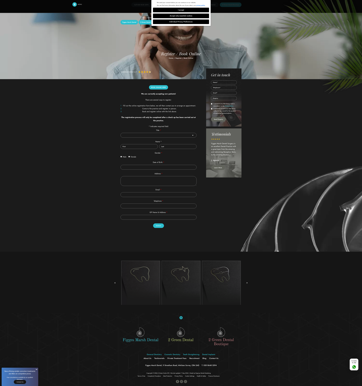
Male (123, 157)
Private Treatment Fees (177, 358)
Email (158, 189)
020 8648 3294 (210, 365)
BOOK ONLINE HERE (158, 87)
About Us (147, 358)
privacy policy (200, 5)
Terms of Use (141, 376)
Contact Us (213, 358)
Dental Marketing (206, 373)
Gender (158, 153)
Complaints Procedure (154, 376)
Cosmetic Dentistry (171, 47)
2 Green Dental (145, 22)
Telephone (158, 201)
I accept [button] (181, 10)
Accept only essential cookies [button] (181, 16)
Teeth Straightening (191, 47)
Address (158, 173)
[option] (224, 151)
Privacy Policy (229, 106)
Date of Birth (158, 162)
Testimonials (159, 358)
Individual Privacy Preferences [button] (181, 21)
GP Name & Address (158, 212)
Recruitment (194, 358)
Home (171, 58)
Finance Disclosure (213, 376)
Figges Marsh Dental (129, 22)
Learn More (218, 168)
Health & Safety (201, 376)
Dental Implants (210, 47)
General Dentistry (152, 47)
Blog (204, 358)
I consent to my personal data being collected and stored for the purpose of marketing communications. (223, 111)
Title (158, 130)
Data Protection (167, 376)
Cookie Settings (189, 376)
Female (132, 157)
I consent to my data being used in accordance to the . (223, 105)
